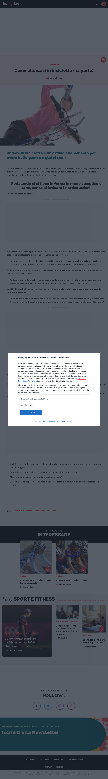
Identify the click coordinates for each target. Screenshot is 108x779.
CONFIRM (31, 412)
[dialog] (54, 389)
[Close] (95, 358)
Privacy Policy (67, 421)
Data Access (53, 421)
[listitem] (54, 399)
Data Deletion (40, 421)
